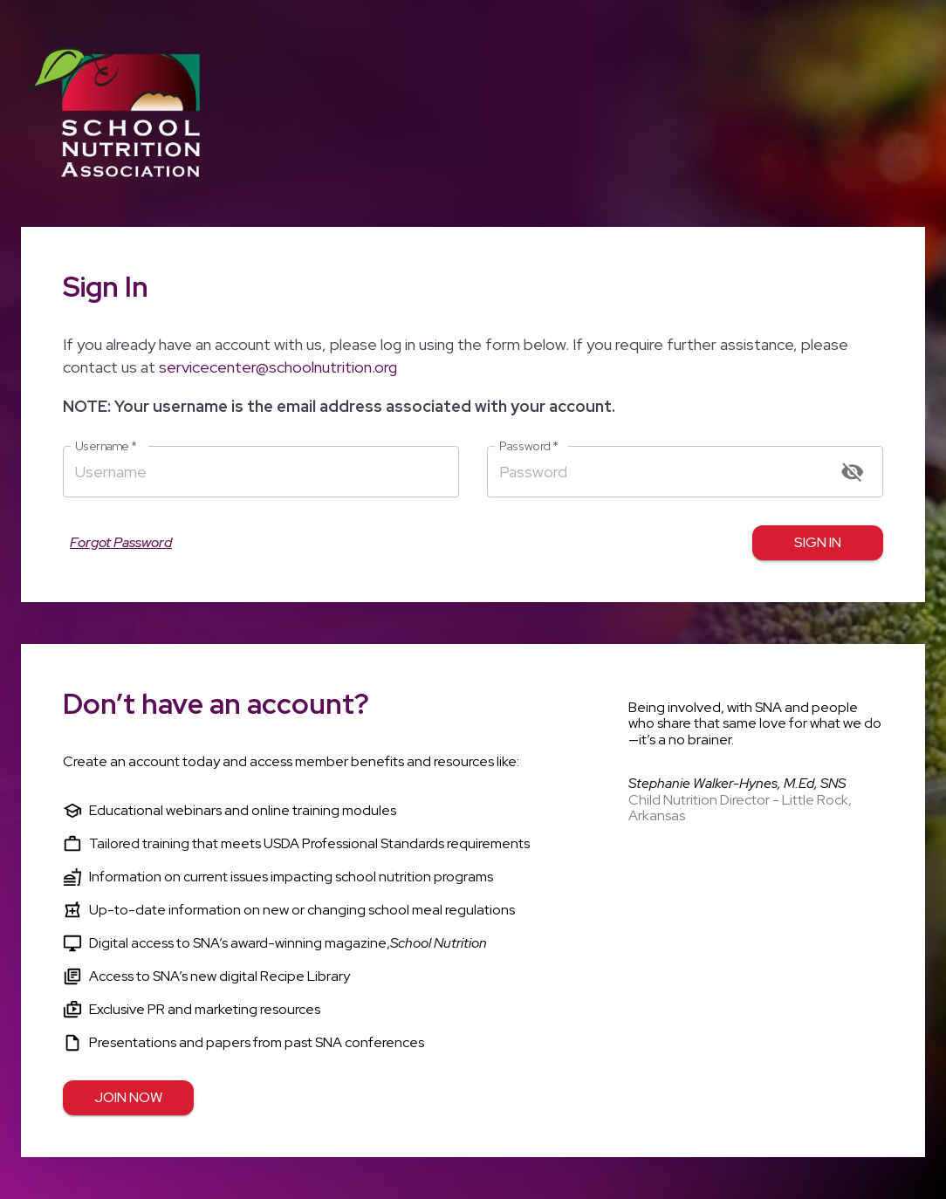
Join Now (128, 1097)
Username (106, 446)
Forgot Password (121, 542)
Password (529, 446)
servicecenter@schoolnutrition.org (278, 367)
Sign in (817, 542)
